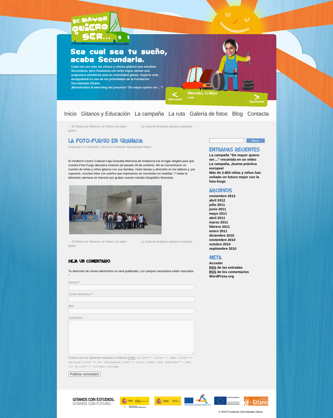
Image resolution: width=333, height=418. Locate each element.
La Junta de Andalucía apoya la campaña (168, 126)
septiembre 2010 (223, 248)
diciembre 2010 (221, 235)
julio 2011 (217, 205)
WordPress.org (221, 276)
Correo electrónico (79, 294)
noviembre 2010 (222, 240)
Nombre (73, 282)
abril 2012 (217, 200)
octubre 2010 (220, 244)
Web (71, 306)
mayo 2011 (218, 213)
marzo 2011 (218, 222)
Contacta (258, 114)
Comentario (75, 317)
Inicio (70, 114)
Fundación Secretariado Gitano (132, 147)
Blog (237, 114)
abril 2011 (217, 218)
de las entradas (226, 267)
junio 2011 (217, 209)
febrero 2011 (219, 227)
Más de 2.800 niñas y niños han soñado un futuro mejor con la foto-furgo (235, 177)
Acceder (216, 263)
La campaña (149, 114)
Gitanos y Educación (105, 114)
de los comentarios (229, 272)
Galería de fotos (209, 114)
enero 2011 (218, 231)
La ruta (177, 114)
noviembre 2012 (222, 196)
